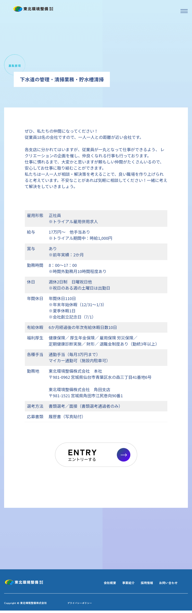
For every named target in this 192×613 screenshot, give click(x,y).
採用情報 (142, 583)
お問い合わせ (166, 583)
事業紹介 (121, 583)
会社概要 (100, 583)
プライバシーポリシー (83, 605)
